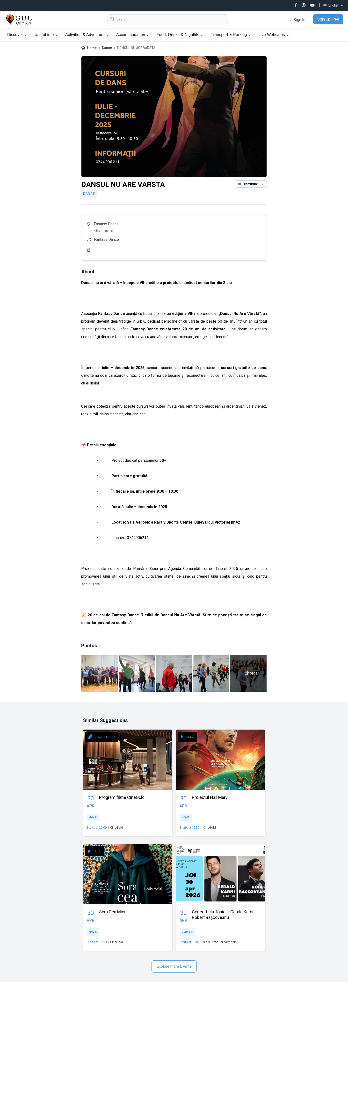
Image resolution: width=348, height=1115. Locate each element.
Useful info (46, 35)
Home (92, 48)
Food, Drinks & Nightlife (180, 35)
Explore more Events (174, 966)
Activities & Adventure (87, 35)
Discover (17, 35)
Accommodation (132, 35)
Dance (107, 48)
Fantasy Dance (106, 224)
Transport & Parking (231, 35)
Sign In (299, 19)
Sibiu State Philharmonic (220, 942)
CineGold (116, 827)
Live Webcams (273, 35)
